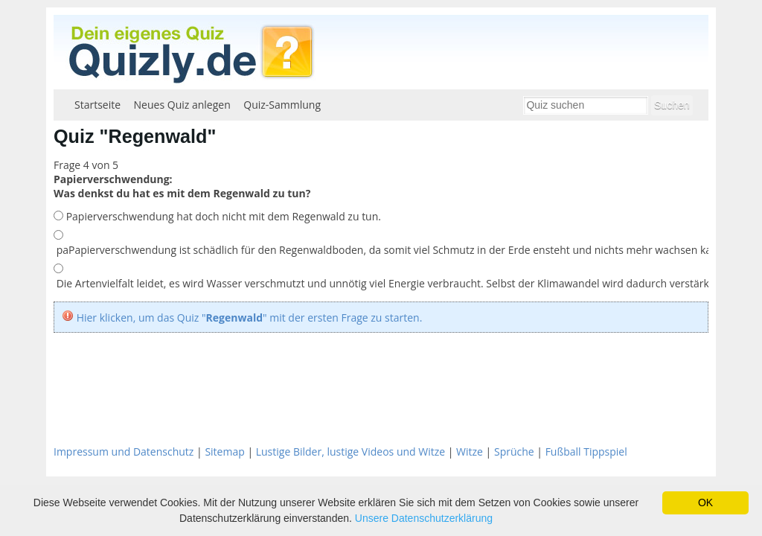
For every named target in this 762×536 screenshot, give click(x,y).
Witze (469, 451)
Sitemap (224, 451)
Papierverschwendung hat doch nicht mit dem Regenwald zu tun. (222, 216)
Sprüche (514, 451)
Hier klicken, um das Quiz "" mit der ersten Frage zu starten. (250, 317)
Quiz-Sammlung (282, 105)
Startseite (97, 105)
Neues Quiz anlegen (182, 105)
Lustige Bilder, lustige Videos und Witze (350, 451)
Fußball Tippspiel (586, 451)
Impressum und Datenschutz (123, 451)
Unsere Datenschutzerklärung (424, 518)
